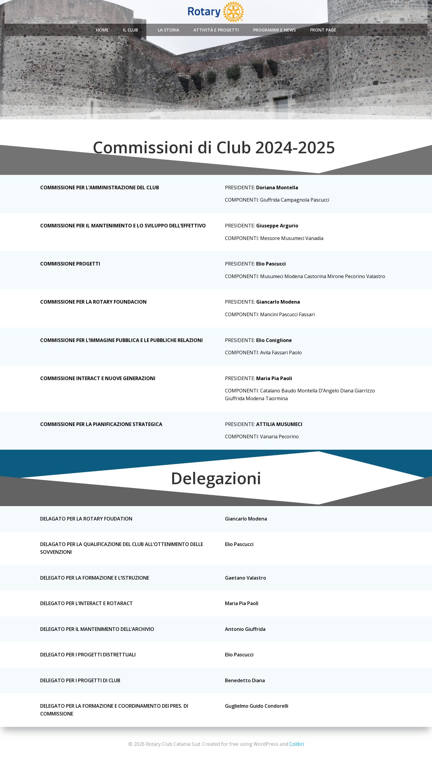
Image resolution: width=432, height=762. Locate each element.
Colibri (296, 744)
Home (102, 30)
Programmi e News (274, 30)
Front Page (323, 30)
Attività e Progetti (216, 30)
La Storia (168, 30)
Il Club (133, 30)
